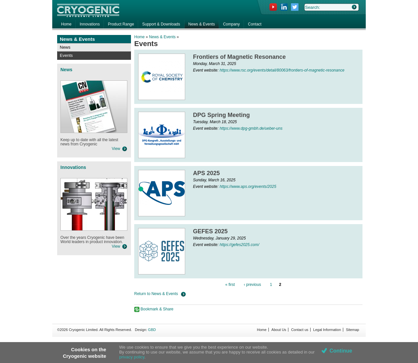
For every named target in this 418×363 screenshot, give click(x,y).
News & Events (162, 37)
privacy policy (131, 357)
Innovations (90, 24)
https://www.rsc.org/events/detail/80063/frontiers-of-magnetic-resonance (281, 70)
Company (231, 24)
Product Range (121, 24)
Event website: (206, 70)
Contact (254, 24)
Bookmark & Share (153, 309)
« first (230, 284)
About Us (278, 330)
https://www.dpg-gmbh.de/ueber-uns (250, 128)
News (65, 47)
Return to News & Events (156, 293)
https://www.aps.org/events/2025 (247, 186)
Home (139, 37)
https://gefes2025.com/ (239, 244)
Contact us (299, 330)
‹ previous (252, 284)
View (116, 148)
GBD (152, 330)
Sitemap (352, 330)
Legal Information (327, 330)
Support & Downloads (161, 24)
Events (66, 55)
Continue (341, 351)
